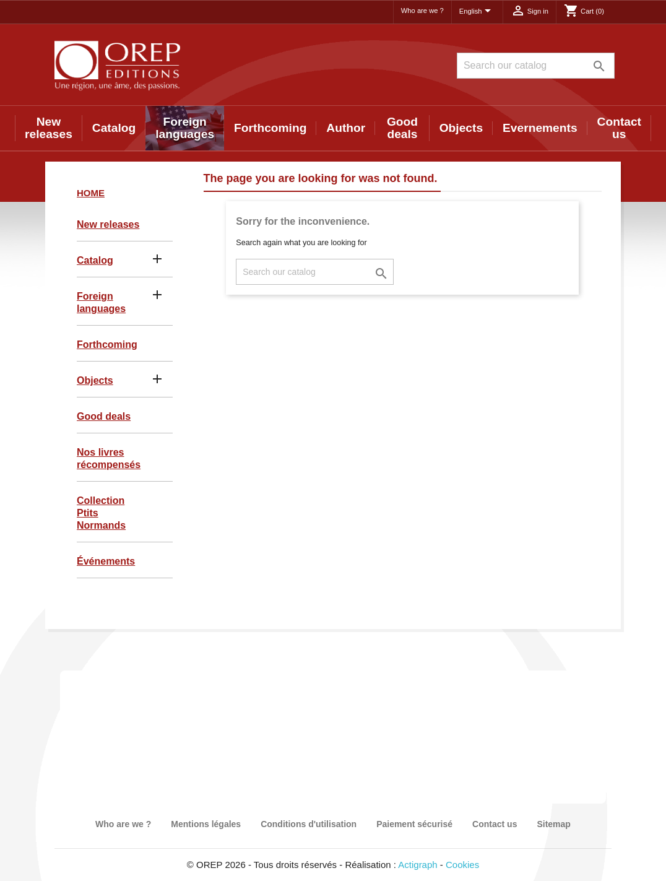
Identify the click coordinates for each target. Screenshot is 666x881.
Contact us (619, 128)
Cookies (462, 864)
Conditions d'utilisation (309, 824)
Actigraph (417, 864)
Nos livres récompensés (109, 458)
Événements (106, 561)
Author (345, 127)
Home (91, 193)
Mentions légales (206, 824)
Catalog (114, 127)
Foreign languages (184, 128)
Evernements (540, 127)
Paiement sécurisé (414, 824)
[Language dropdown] (477, 11)
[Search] (536, 66)
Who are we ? (422, 10)
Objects (461, 127)
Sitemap (553, 824)
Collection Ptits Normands (101, 513)
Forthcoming (270, 127)
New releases (48, 128)
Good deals (402, 128)
